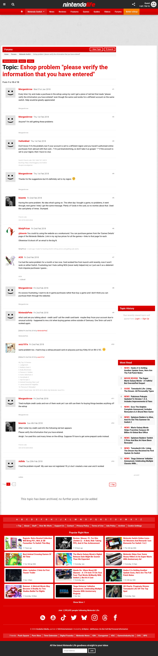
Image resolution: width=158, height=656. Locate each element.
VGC (113, 635)
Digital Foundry (66, 635)
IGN (94, 635)
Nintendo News (83, 635)
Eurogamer (103, 635)
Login (141, 6)
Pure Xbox (36, 635)
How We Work (45, 526)
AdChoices (94, 629)
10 (113, 344)
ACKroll (22, 279)
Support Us (59, 526)
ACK (21, 257)
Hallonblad (24, 141)
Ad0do (22, 461)
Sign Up (147, 6)
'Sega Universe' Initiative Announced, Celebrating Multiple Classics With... (138, 461)
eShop (30, 61)
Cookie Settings (135, 526)
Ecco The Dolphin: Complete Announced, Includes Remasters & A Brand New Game (139, 409)
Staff (34, 526)
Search (109, 49)
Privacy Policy (83, 526)
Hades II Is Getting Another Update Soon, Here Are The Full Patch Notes (138, 370)
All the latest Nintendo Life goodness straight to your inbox (79, 645)
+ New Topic (96, 49)
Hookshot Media (42, 629)
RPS (145, 635)
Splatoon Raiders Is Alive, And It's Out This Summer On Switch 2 (139, 419)
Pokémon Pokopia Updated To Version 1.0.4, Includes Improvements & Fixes (138, 399)
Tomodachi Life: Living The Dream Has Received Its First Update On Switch (139, 450)
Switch (22, 61)
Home (6, 54)
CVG (139, 635)
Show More (79, 602)
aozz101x (23, 344)
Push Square (23, 635)
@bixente (23, 233)
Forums (8, 49)
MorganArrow (25, 89)
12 (113, 423)
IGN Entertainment (65, 629)
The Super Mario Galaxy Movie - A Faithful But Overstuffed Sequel (138, 380)
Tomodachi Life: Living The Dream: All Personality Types (139, 389)
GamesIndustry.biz (126, 635)
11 (113, 398)
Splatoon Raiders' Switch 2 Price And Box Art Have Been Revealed (138, 440)
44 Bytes (85, 629)
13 (113, 461)
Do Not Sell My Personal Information (113, 629)
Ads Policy (111, 526)
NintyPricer (24, 228)
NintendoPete (25, 312)
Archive (121, 526)
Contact (70, 526)
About (26, 526)
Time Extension (50, 635)
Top (18, 526)
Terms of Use (98, 526)
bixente (22, 198)
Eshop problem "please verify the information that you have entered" (55, 71)
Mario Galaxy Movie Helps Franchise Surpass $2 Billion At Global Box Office (136, 430)
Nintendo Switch (25, 54)
